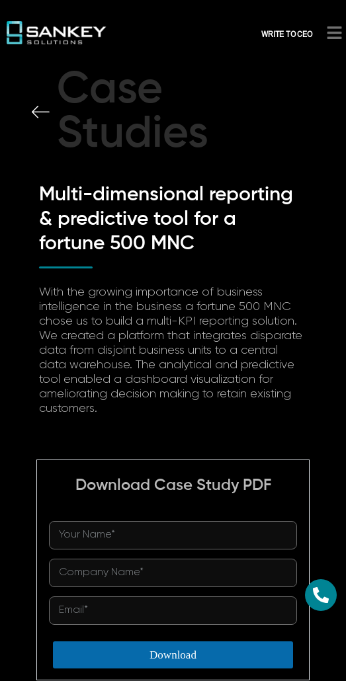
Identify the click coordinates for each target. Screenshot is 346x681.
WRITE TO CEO (286, 33)
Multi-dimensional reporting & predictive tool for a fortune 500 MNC (166, 219)
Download (173, 655)
